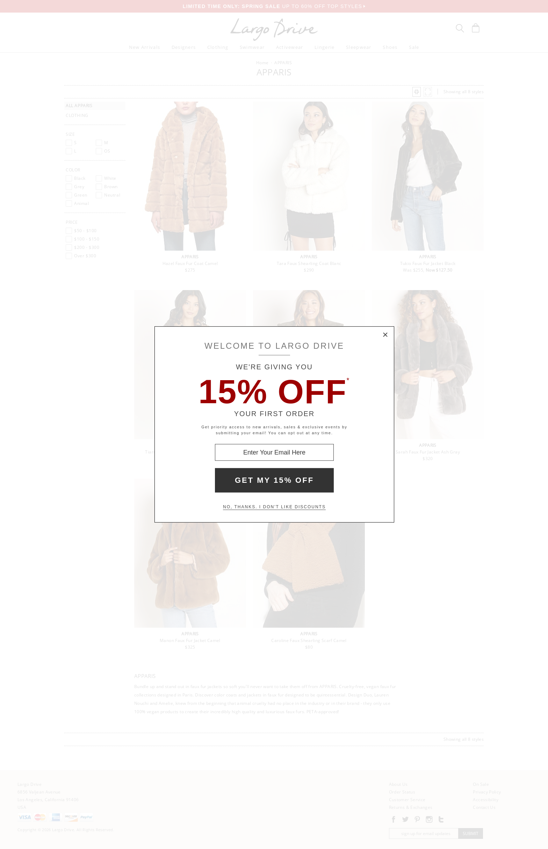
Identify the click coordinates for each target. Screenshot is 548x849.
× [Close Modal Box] (385, 335)
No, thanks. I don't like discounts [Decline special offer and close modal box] (274, 506)
